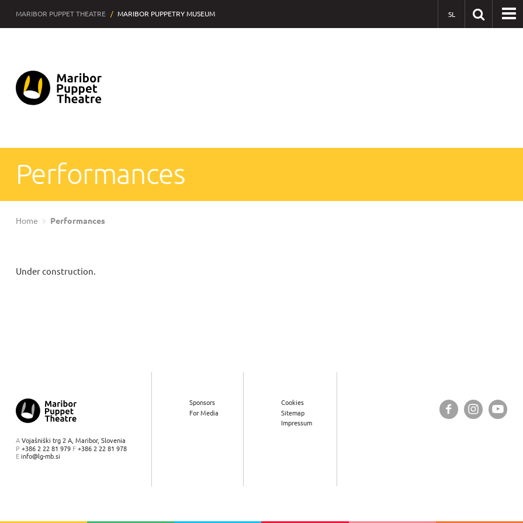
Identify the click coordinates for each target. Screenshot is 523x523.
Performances (77, 221)
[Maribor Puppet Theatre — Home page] (59, 88)
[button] (509, 14)
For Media (204, 413)
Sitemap (292, 413)
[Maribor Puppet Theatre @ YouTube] (498, 409)
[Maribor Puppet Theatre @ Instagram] (473, 409)
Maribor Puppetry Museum (166, 13)
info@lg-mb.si (40, 456)
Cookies (292, 402)
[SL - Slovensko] (451, 14)
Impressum (296, 423)
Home (27, 221)
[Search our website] (478, 13)
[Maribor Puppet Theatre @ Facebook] (448, 409)
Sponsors (202, 402)
